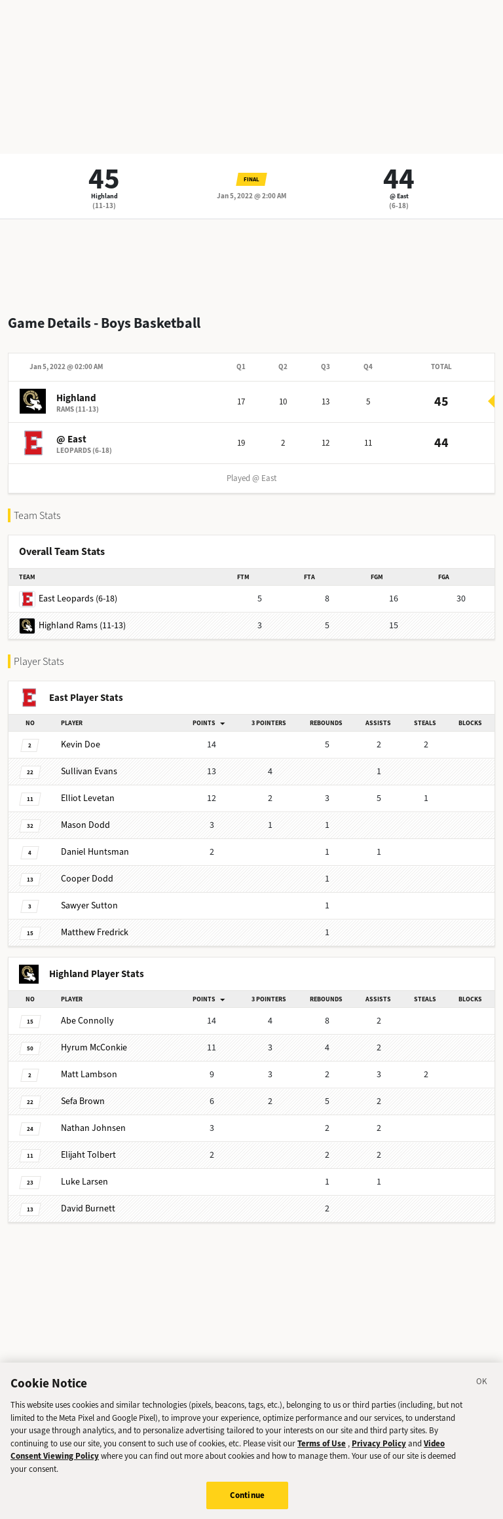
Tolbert (88, 1155)
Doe (80, 744)
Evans (89, 771)
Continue (247, 1502)
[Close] (482, 1390)
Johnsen (93, 1128)
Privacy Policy (379, 1450)
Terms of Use (321, 1450)
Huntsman (95, 852)
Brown (83, 1101)
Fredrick (94, 932)
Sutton (89, 905)
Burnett (88, 1208)
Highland (104, 196)
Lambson (89, 1074)
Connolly (87, 1020)
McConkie (94, 1047)
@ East (399, 196)
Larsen (84, 1181)
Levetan (88, 798)
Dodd (85, 825)
